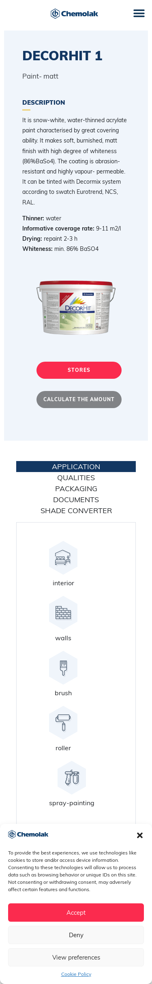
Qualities (76, 477)
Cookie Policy (76, 974)
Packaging (76, 488)
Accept (76, 912)
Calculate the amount (79, 399)
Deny (76, 935)
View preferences (76, 957)
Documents (76, 499)
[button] (140, 835)
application (76, 466)
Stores (79, 370)
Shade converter (76, 510)
